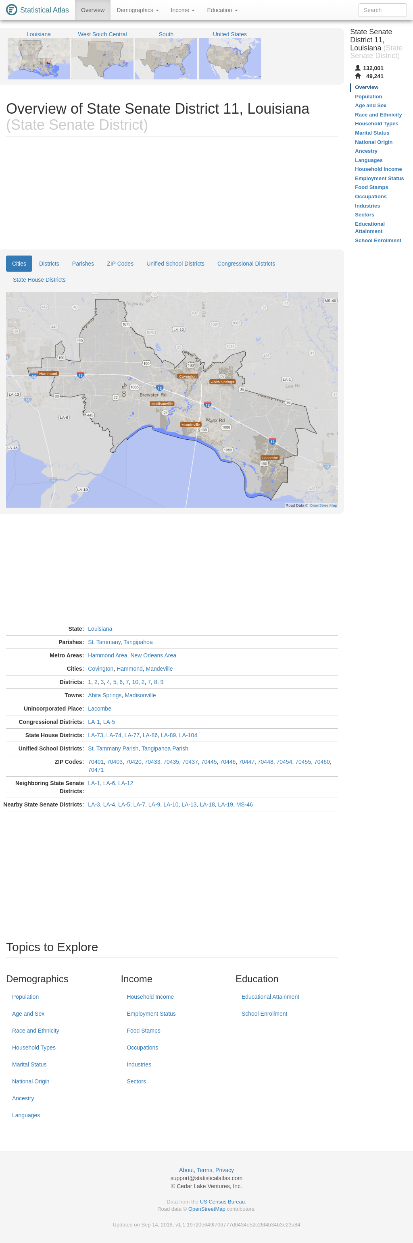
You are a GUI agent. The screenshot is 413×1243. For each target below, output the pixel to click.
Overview (92, 10)
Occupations (142, 1047)
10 (135, 682)
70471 (96, 770)
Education (222, 10)
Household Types (34, 1047)
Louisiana (100, 629)
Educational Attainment (270, 997)
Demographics (138, 10)
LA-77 (132, 735)
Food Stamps (143, 1030)
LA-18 (207, 804)
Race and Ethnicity (35, 1030)
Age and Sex (28, 1013)
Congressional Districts (246, 263)
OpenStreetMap (206, 1209)
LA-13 (188, 804)
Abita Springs (104, 695)
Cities (19, 263)
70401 (96, 762)
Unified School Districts (175, 263)
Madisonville (140, 695)
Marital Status (29, 1064)
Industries (139, 1064)
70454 (284, 762)
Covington (100, 668)
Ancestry (23, 1098)
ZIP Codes (120, 263)
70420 (134, 762)
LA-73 (95, 735)
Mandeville (159, 668)
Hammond (130, 668)
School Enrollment (265, 1013)
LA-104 (188, 735)
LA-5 (109, 722)
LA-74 (113, 735)
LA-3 (94, 804)
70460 (322, 762)
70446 (228, 762)
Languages (26, 1115)
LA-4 (109, 804)
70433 (152, 762)
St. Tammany (104, 642)
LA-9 (154, 804)
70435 (171, 762)
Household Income (150, 997)
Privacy (224, 1170)
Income (183, 10)
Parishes (83, 263)
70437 (190, 762)
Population (25, 997)
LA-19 (225, 804)
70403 (115, 762)
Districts (49, 263)
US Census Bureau (222, 1202)
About (186, 1170)
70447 (246, 762)
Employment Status (151, 1013)
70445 (209, 762)
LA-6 (109, 783)
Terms (204, 1170)
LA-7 (139, 804)
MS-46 (244, 804)
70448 (265, 762)
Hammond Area (107, 655)
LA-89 (168, 735)
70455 (303, 762)
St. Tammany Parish (113, 748)
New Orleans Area (153, 655)
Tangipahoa (137, 642)
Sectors (136, 1081)
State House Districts (39, 279)
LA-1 (94, 722)
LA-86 (150, 735)
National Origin (31, 1081)
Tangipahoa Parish (165, 748)
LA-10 (170, 804)
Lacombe (99, 708)
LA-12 (125, 783)
